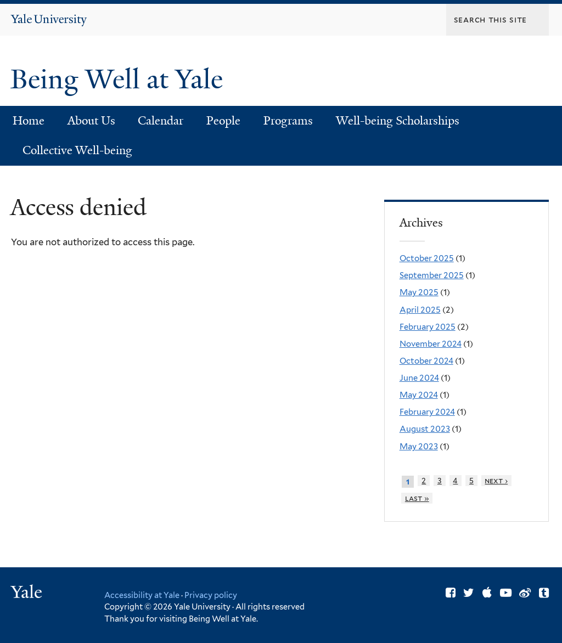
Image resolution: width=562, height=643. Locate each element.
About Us (91, 120)
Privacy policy (210, 595)
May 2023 (419, 447)
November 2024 (431, 344)
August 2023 (425, 429)
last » (417, 498)
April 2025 (420, 310)
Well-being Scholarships (397, 120)
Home (28, 120)
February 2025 (428, 327)
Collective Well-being (77, 150)
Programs (288, 120)
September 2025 (432, 275)
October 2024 (426, 361)
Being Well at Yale (119, 79)
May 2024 (419, 395)
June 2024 (419, 378)
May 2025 (419, 292)
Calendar (160, 120)
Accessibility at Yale (141, 595)
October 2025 (427, 258)
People (223, 120)
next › (496, 480)
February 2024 (427, 412)
